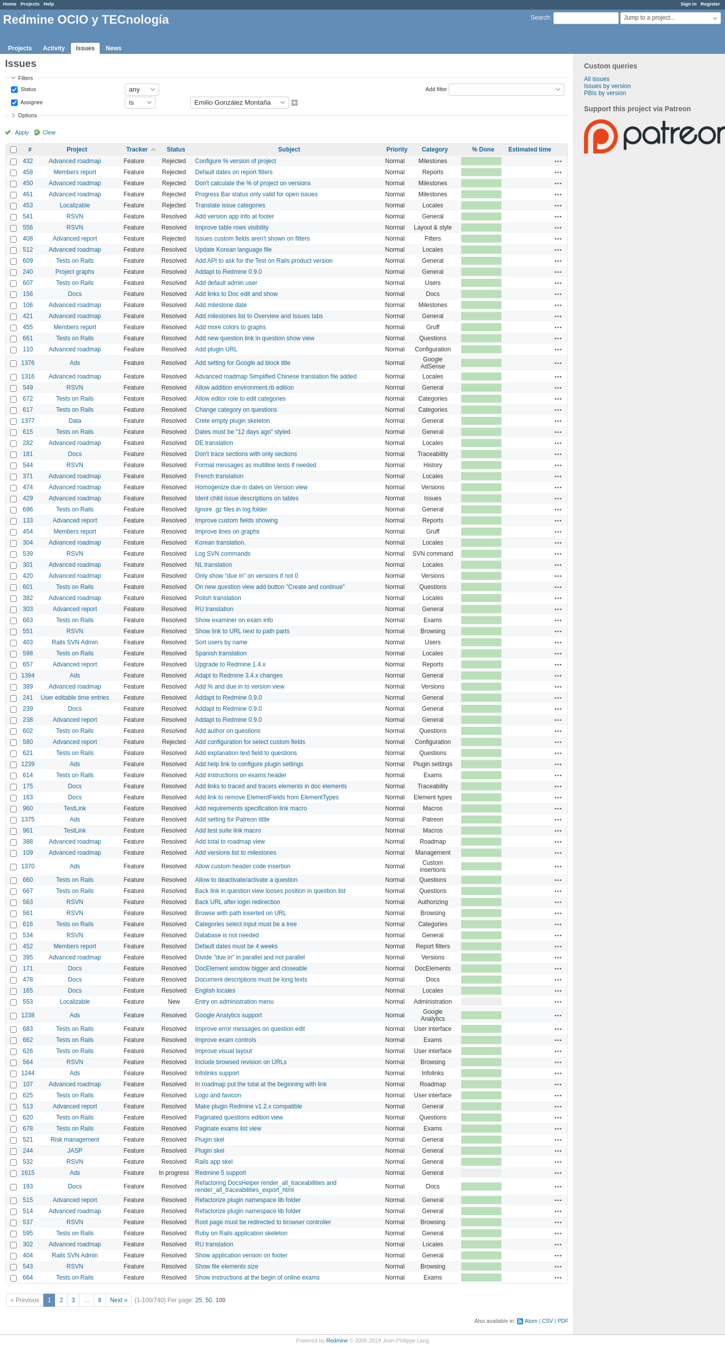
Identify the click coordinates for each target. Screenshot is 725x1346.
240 (28, 271)
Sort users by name (221, 642)
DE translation (214, 442)
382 (28, 598)
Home (10, 4)
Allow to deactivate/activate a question (246, 879)
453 (28, 205)
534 (28, 935)
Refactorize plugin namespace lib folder (248, 1200)
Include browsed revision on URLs (241, 1062)
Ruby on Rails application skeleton (241, 1233)
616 (28, 924)
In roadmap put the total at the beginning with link (261, 1084)
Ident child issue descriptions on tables (247, 498)
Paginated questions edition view (239, 1117)
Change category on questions (236, 409)
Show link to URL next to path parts (242, 631)
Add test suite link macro (228, 830)
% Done (483, 149)
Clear (49, 132)
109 (28, 852)
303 (28, 609)
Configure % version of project (235, 161)
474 (28, 487)
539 (28, 553)
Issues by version (607, 86)
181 (28, 454)
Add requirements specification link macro (251, 808)
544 (28, 465)
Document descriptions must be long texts (251, 979)
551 (28, 631)
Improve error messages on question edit (250, 1028)
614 (28, 775)
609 (28, 260)
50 (208, 1300)
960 (28, 808)
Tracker (137, 149)
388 (28, 841)
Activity (53, 48)
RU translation (214, 609)
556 (28, 227)
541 (28, 216)
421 (28, 316)
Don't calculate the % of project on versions (253, 183)
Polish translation (218, 598)
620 (28, 1117)
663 (28, 620)
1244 (28, 1073)
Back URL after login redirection (237, 902)
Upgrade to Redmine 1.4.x (230, 664)
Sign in (689, 4)
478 (28, 979)
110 (28, 349)
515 (28, 1200)
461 (28, 194)
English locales (215, 990)
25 (198, 1300)
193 (28, 1186)
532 (28, 1161)
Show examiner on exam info (234, 620)
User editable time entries (75, 697)
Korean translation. (220, 542)
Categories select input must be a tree (246, 924)
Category (435, 149)
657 (28, 664)
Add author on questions (228, 730)
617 (28, 409)
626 (28, 1051)
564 (28, 1062)
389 (28, 686)
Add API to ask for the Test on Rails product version (264, 260)
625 (28, 1095)
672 (28, 398)
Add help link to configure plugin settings (249, 764)
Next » (118, 1300)
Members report (74, 172)
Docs (75, 293)
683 (28, 1028)
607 (28, 282)
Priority (396, 149)
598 (28, 653)
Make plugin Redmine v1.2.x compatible (249, 1106)
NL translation (214, 564)
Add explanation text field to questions (246, 753)
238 (28, 719)
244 (28, 1150)
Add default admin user (226, 282)
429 (28, 498)
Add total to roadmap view (230, 841)
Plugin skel (210, 1139)
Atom (531, 1321)
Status (27, 89)
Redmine (337, 1340)
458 (28, 172)
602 (28, 730)
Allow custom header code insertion (243, 866)
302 (28, 1244)
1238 (28, 1015)
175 (28, 786)
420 (28, 575)
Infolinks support (217, 1073)
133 (28, 520)
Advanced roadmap (75, 161)
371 (28, 476)
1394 (28, 675)
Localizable (75, 205)
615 (28, 431)
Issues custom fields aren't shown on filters (252, 238)
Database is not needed (227, 935)
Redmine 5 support (220, 1172)
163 (28, 797)
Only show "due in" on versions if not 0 (247, 575)
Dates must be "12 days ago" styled (243, 431)
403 (28, 642)
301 (28, 564)
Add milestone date (221, 305)
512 (28, 249)
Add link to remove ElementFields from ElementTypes (267, 797)
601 (28, 586)
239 (28, 708)
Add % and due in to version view (239, 686)
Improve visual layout (223, 1051)
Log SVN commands (223, 553)
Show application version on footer (241, 1255)
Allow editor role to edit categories (240, 398)
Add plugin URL (216, 349)
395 (28, 957)
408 (28, 238)
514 (28, 1211)
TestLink (75, 808)
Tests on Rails (75, 260)
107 (28, 1084)
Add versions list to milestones (235, 852)
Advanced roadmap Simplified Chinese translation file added (276, 376)
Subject (289, 149)
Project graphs (74, 271)
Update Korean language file (233, 249)
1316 (28, 376)
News (113, 48)
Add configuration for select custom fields (250, 741)
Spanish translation (221, 653)
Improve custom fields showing (236, 520)
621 (28, 753)
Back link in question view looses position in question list (270, 890)
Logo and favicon (218, 1095)
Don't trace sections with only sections (246, 454)
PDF (562, 1321)
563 (28, 902)
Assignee (31, 102)
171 (28, 968)
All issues (597, 79)
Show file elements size (226, 1266)
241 (28, 697)
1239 (28, 764)
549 (28, 387)
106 (28, 305)
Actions (558, 161)
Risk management (74, 1139)
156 (28, 293)
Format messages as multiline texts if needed (256, 465)
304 (28, 542)
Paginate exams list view (228, 1128)
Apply (22, 132)
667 (28, 890)
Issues (85, 48)
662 (28, 1039)
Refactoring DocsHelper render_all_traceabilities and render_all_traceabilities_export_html (266, 1186)
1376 (28, 362)
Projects (30, 4)
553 (28, 1001)
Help (49, 4)
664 (28, 1277)
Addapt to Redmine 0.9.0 (228, 271)
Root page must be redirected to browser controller (263, 1222)
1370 (28, 866)
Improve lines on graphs (227, 531)
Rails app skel (214, 1161)
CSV (547, 1321)
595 (28, 1233)
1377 (28, 420)
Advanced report (75, 238)
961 (28, 830)
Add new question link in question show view (255, 338)
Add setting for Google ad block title (243, 362)
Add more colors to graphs (230, 327)
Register (710, 4)
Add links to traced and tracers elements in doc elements (271, 786)
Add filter (436, 89)
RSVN (74, 216)
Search (540, 17)
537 (28, 1222)
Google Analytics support (228, 1015)
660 (28, 879)
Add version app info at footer (234, 216)
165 (28, 990)
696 (28, 509)
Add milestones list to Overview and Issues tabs (259, 316)
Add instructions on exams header (240, 775)
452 (28, 946)
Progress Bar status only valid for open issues (256, 194)
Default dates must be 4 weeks (236, 946)
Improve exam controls (225, 1039)
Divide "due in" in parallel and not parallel (250, 957)
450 (28, 183)
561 (28, 913)
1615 (28, 1172)
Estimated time (530, 149)
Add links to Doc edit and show (236, 293)
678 (28, 1128)
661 (28, 338)
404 (28, 1255)
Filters (25, 78)
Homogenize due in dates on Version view (251, 487)
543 (28, 1266)
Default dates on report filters (234, 172)
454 (28, 531)
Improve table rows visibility (232, 227)
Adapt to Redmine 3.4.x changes (239, 675)
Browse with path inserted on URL (240, 913)
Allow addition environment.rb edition (244, 387)
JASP (75, 1150)
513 (28, 1106)
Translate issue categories (230, 205)
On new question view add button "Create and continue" (270, 586)
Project (76, 149)
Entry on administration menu (234, 1001)
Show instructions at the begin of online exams (257, 1277)
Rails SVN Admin (75, 642)
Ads (74, 362)
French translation (219, 476)
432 (28, 161)
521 (28, 1139)
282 (28, 442)
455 (28, 327)
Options (27, 115)
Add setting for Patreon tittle (232, 819)
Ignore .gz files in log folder (231, 509)
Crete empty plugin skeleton (232, 420)
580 (28, 741)
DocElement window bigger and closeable (251, 968)
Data (74, 420)
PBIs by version (605, 93)
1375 (28, 819)
